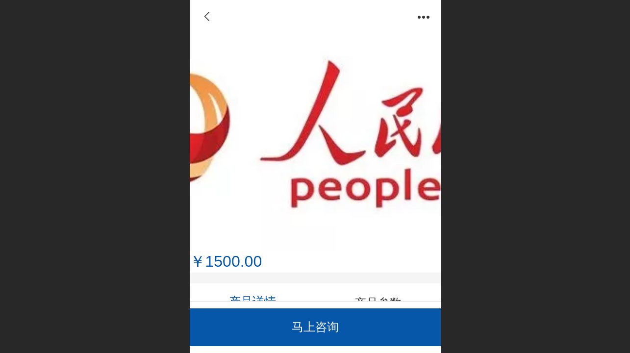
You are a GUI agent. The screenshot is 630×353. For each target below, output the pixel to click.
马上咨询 (315, 326)
